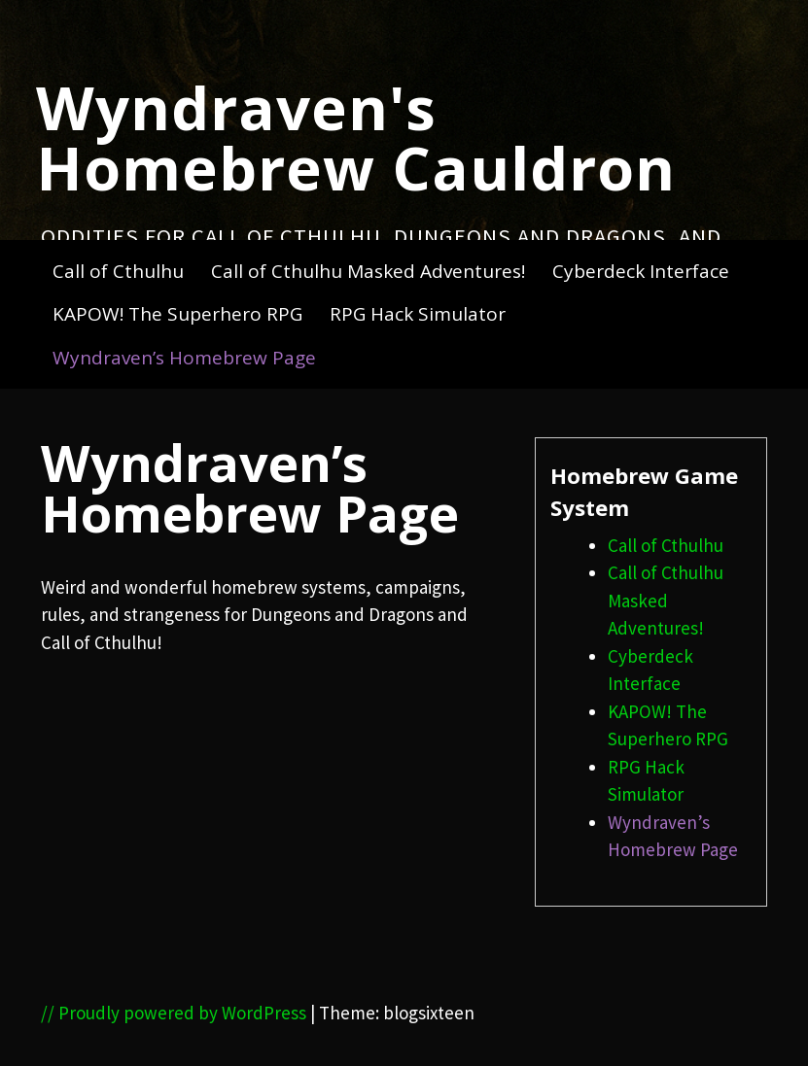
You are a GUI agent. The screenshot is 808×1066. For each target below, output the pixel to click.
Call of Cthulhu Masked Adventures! (368, 271)
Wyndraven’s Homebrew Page (184, 357)
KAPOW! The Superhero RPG (177, 314)
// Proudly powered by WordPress (173, 1012)
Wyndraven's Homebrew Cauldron (356, 137)
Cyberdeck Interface (640, 271)
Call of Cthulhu (118, 271)
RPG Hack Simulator (418, 314)
